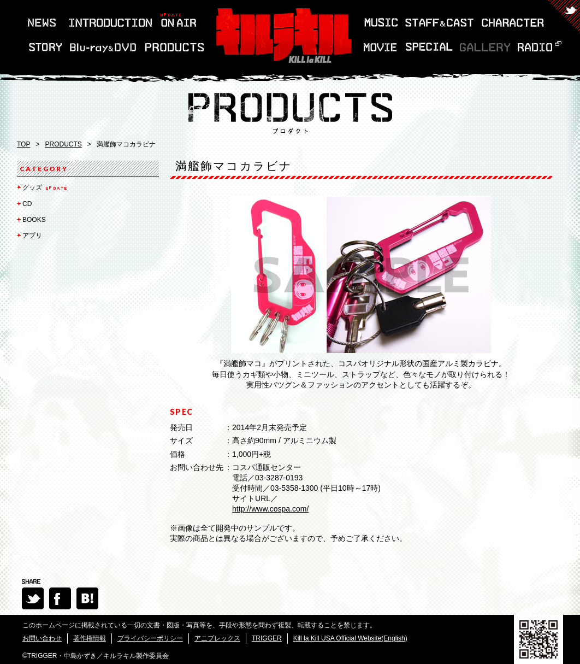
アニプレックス (217, 638)
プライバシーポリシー (150, 638)
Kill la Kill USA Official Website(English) (350, 638)
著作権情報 (89, 638)
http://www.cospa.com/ (270, 508)
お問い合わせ (42, 638)
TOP (23, 144)
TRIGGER (267, 638)
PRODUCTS (63, 144)
